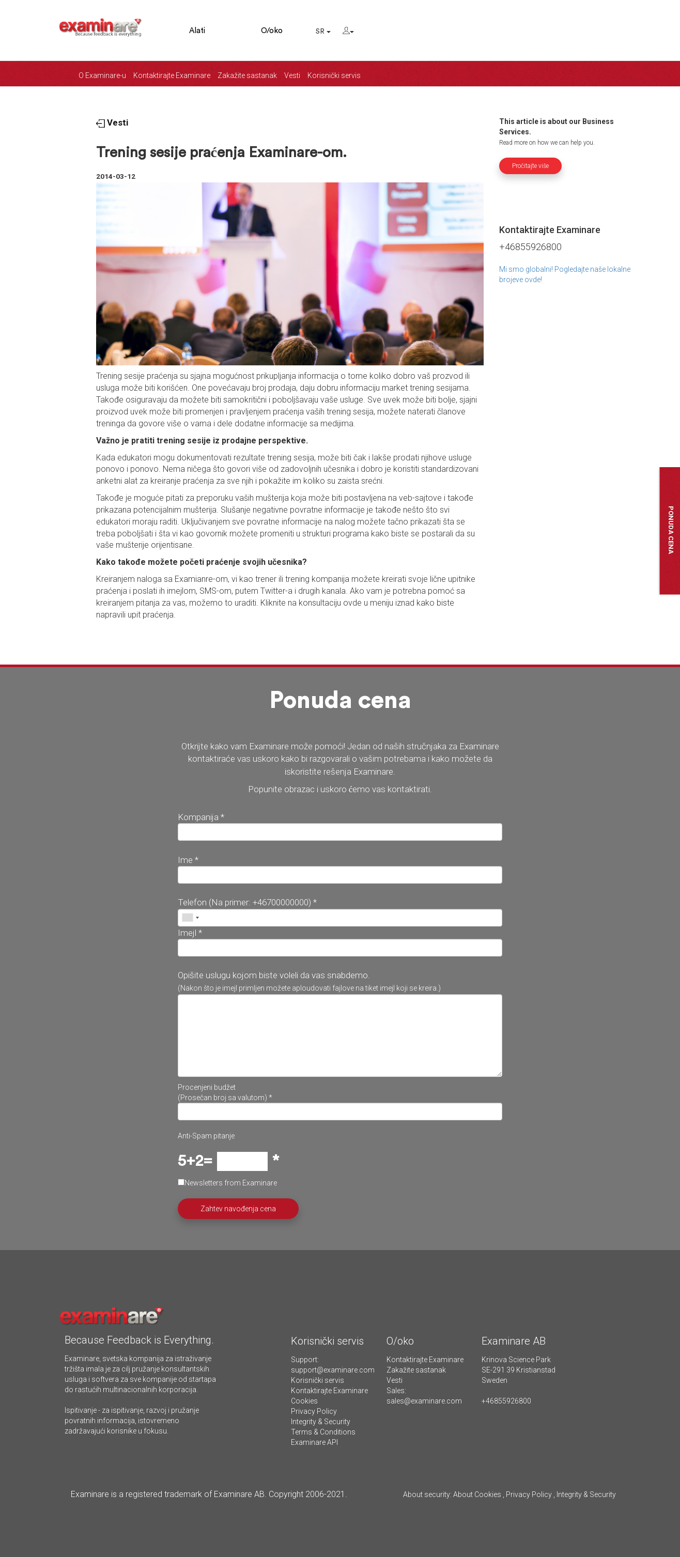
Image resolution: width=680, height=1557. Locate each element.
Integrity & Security (320, 1421)
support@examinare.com (333, 1370)
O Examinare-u (102, 75)
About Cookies (477, 1494)
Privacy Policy (314, 1411)
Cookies (304, 1401)
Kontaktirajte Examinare (171, 75)
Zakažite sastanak (247, 75)
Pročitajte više (530, 165)
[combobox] (190, 917)
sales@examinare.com (424, 1401)
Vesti (292, 75)
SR (323, 31)
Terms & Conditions (323, 1432)
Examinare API (314, 1442)
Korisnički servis (334, 75)
